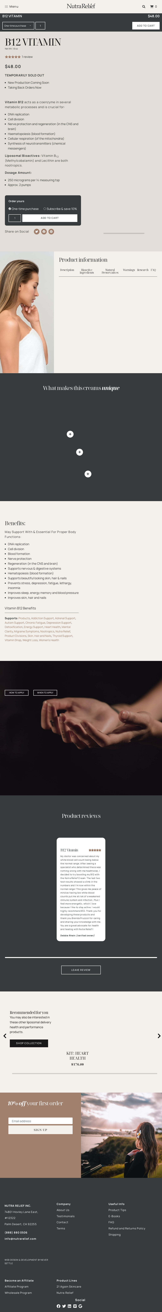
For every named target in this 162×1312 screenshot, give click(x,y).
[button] (143, 6)
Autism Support (14, 622)
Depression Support (59, 622)
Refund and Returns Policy (127, 1228)
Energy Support (33, 627)
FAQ (111, 1222)
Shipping (115, 1234)
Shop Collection (29, 1043)
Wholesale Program (18, 1293)
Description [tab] (67, 270)
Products (24, 618)
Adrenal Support (65, 618)
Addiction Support (42, 618)
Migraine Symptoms (26, 631)
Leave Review (81, 970)
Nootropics (47, 631)
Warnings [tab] (129, 270)
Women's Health (49, 640)
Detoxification (14, 627)
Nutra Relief (63, 631)
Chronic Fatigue (35, 622)
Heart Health (52, 627)
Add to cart (146, 25)
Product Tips (117, 1210)
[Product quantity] (40, 25)
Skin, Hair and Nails (39, 636)
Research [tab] (142, 270)
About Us (63, 1210)
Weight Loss (30, 640)
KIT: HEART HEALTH (77, 1055)
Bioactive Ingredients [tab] (87, 271)
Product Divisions (15, 636)
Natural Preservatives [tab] (110, 271)
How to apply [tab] (16, 692)
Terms (61, 1228)
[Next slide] (159, 1036)
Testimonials (66, 1216)
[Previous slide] (5, 1036)
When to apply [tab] (45, 692)
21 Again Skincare (69, 1286)
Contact (62, 1222)
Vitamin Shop (13, 640)
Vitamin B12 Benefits (20, 608)
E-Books (114, 1216)
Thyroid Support (62, 636)
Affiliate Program (16, 1286)
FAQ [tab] (153, 270)
